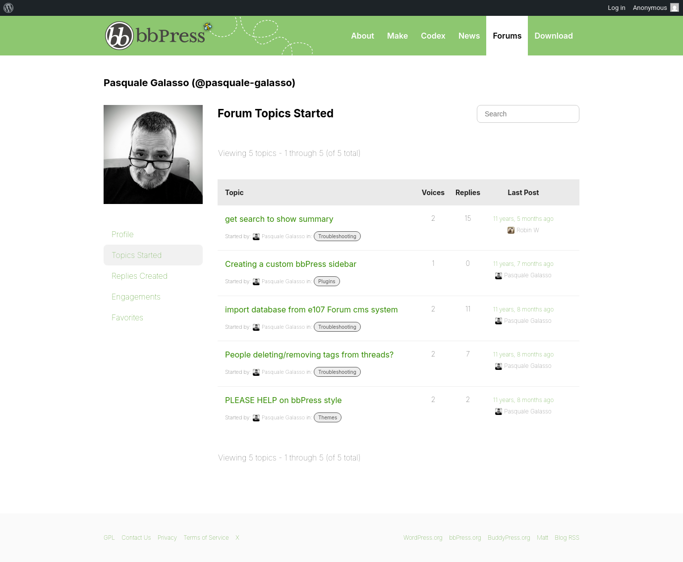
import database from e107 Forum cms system (311, 309)
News (469, 36)
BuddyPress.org (509, 537)
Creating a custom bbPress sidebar (290, 264)
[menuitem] (8, 8)
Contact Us (136, 537)
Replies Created (140, 276)
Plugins (326, 281)
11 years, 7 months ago (523, 263)
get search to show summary (279, 219)
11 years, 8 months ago (523, 309)
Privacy (167, 537)
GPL (109, 537)
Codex (433, 36)
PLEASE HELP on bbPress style (283, 400)
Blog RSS (567, 537)
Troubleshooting (337, 236)
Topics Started (137, 255)
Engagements (136, 297)
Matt (542, 537)
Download (553, 36)
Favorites (127, 317)
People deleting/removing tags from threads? (309, 354)
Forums (507, 36)
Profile (123, 234)
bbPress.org (155, 35)
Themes (327, 417)
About (362, 36)
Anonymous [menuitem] (656, 7)
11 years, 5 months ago (523, 218)
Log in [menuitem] (617, 7)
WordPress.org (423, 537)
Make (397, 36)
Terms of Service (205, 537)
